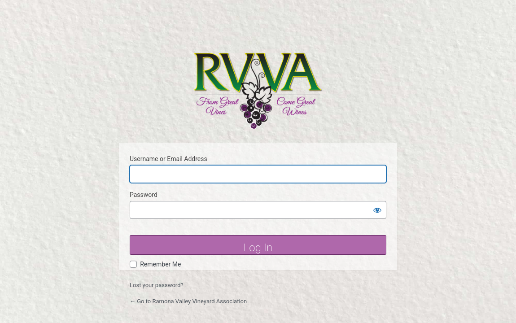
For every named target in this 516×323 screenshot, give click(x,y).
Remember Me (160, 264)
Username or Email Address (168, 158)
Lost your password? (157, 285)
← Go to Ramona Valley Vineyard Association (188, 301)
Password (143, 194)
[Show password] (377, 210)
